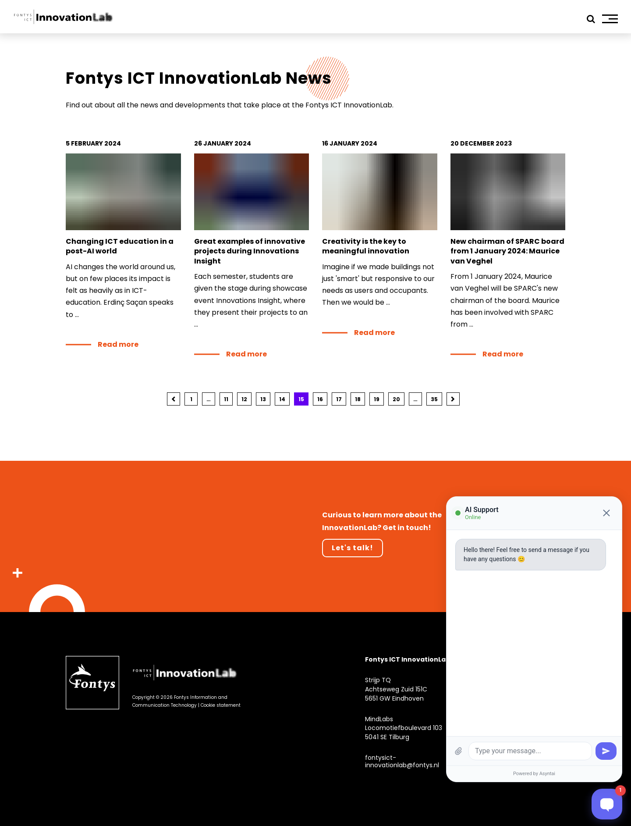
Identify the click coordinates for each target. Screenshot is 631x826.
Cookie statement (221, 705)
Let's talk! (352, 548)
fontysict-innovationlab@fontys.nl (402, 761)
